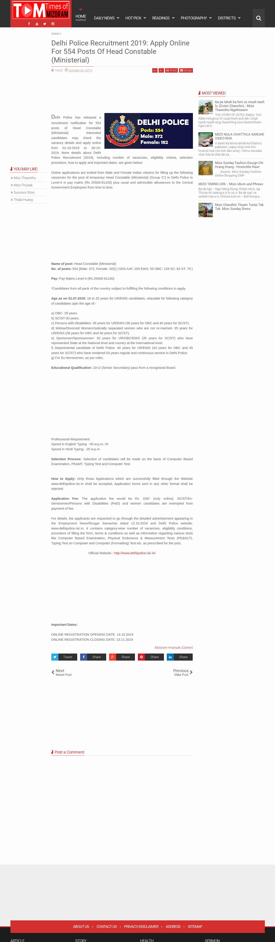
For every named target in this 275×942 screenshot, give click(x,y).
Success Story (24, 192)
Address (173, 926)
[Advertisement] (122, 94)
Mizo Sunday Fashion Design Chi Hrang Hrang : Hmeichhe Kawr (239, 165)
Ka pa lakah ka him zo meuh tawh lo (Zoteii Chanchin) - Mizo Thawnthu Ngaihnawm (239, 106)
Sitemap (195, 926)
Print (171, 70)
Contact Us (106, 926)
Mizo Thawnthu (25, 178)
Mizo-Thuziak (23, 185)
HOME (80, 17)
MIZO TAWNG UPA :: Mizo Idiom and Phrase (230, 184)
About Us (81, 926)
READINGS (160, 18)
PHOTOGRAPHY (194, 18)
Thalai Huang (23, 200)
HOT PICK (133, 18)
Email (186, 70)
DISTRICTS (227, 18)
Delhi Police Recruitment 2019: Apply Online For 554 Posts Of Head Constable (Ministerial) (120, 51)
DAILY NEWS (104, 18)
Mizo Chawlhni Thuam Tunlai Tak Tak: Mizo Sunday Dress (239, 207)
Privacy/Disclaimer (141, 926)
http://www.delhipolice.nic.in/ (135, 553)
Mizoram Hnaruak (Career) (173, 648)
